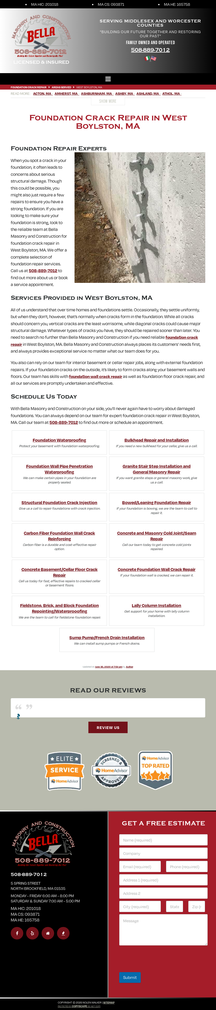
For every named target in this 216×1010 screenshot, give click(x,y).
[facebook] (17, 933)
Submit (130, 977)
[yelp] (32, 933)
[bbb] (63, 933)
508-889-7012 (150, 50)
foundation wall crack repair (95, 376)
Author (129, 666)
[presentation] (159, 968)
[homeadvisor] (48, 933)
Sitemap (109, 1002)
